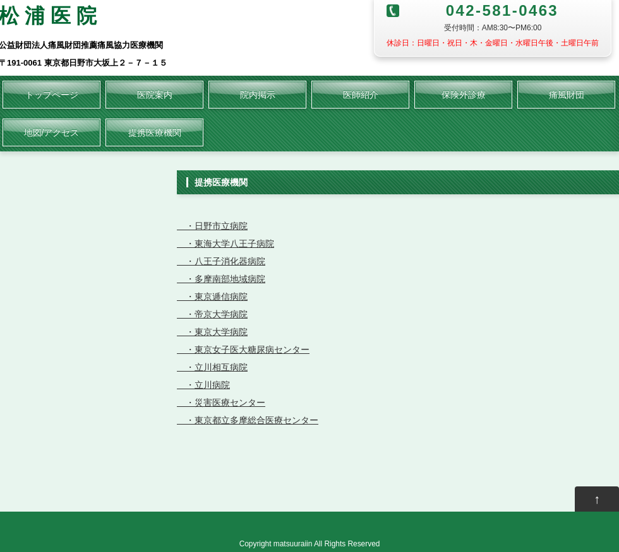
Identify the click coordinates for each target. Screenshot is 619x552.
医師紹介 (360, 95)
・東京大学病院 (212, 332)
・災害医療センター (221, 402)
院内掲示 (257, 95)
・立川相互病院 (212, 367)
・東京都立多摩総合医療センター (247, 420)
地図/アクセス (52, 132)
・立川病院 (203, 385)
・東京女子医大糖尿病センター (243, 349)
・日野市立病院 (212, 226)
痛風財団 (566, 95)
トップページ (51, 95)
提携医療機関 (154, 132)
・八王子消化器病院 (221, 261)
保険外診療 (464, 95)
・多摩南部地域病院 (221, 279)
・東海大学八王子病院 (225, 243)
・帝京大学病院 (212, 314)
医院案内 (154, 95)
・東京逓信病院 (212, 296)
